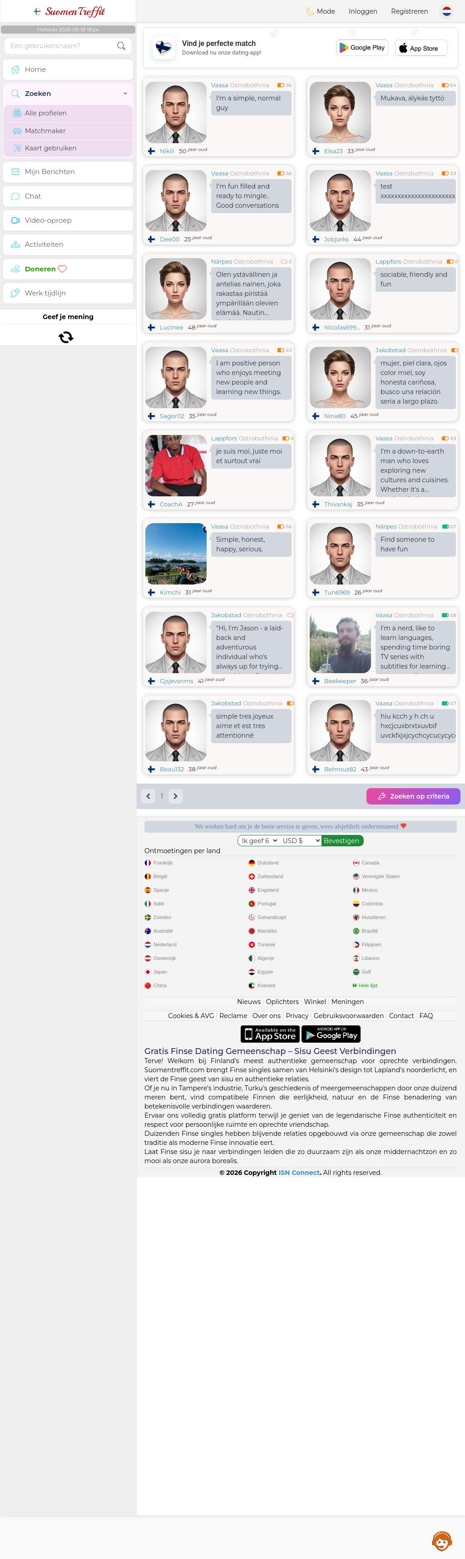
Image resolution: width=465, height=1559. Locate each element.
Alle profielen (40, 113)
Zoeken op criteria (413, 936)
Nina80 (335, 486)
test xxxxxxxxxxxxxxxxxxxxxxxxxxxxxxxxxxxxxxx (418, 191)
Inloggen (363, 11)
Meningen (347, 1383)
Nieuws (249, 1383)
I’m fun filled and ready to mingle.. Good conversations (247, 196)
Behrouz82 (340, 909)
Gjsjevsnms (176, 820)
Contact (401, 1398)
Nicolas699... (342, 327)
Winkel (315, 1383)
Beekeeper (340, 820)
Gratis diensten (217, 998)
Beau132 (172, 909)
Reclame (233, 1398)
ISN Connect (299, 1554)
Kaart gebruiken (45, 148)
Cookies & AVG (191, 1398)
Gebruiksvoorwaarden (349, 1398)
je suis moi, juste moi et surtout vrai (249, 526)
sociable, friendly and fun (414, 279)
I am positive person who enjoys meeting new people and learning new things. (248, 447)
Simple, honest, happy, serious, (240, 614)
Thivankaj (338, 574)
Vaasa (219, 85)
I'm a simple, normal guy (248, 103)
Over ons (266, 1398)
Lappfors (388, 261)
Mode (320, 11)
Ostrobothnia (249, 85)
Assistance (442, 1540)
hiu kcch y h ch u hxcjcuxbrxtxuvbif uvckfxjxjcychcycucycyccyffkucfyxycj (418, 865)
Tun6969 (337, 662)
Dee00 (170, 239)
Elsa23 (333, 151)
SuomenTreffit (68, 11)
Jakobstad (391, 420)
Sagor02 (172, 486)
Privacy (297, 1398)
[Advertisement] (300, 47)
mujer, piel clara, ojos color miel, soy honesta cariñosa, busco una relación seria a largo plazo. (414, 452)
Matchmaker (39, 130)
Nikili (167, 151)
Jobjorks (336, 239)
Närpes (221, 261)
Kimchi (170, 662)
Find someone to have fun (408, 614)
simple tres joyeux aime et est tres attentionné (244, 865)
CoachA (171, 574)
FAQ (426, 1398)
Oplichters (282, 1383)
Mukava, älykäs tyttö (412, 98)
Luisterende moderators (384, 998)
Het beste (384, 1050)
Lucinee (171, 327)
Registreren (409, 11)
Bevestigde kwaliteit (217, 1050)
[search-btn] (121, 46)
